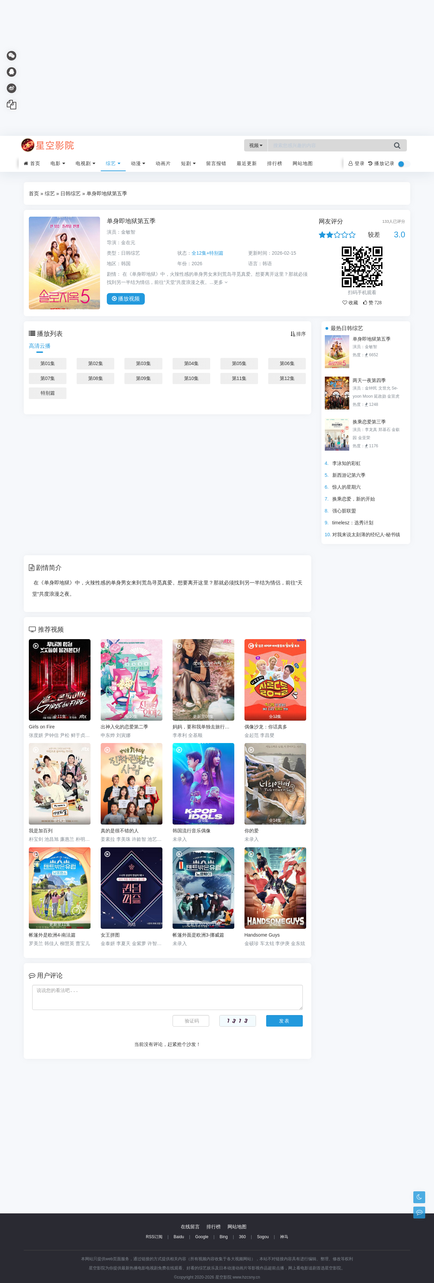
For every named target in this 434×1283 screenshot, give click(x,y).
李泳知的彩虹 (346, 463)
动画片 (163, 163)
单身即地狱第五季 (372, 339)
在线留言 (190, 1226)
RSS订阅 (154, 1236)
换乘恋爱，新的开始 (353, 499)
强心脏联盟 (344, 510)
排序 (298, 334)
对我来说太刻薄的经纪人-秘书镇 (366, 534)
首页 (32, 163)
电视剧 (86, 163)
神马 (284, 1236)
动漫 (138, 163)
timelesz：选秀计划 (352, 522)
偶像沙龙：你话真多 (265, 726)
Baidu (179, 1236)
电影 (58, 163)
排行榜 (274, 163)
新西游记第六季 (349, 475)
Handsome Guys (262, 935)
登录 (357, 163)
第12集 (287, 378)
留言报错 (216, 163)
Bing (224, 1236)
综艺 (113, 163)
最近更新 (247, 163)
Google (202, 1236)
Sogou (263, 1236)
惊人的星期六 (346, 487)
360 (242, 1236)
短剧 (188, 163)
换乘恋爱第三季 (369, 421)
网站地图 (303, 163)
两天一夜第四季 (369, 380)
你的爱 (251, 830)
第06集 (287, 363)
